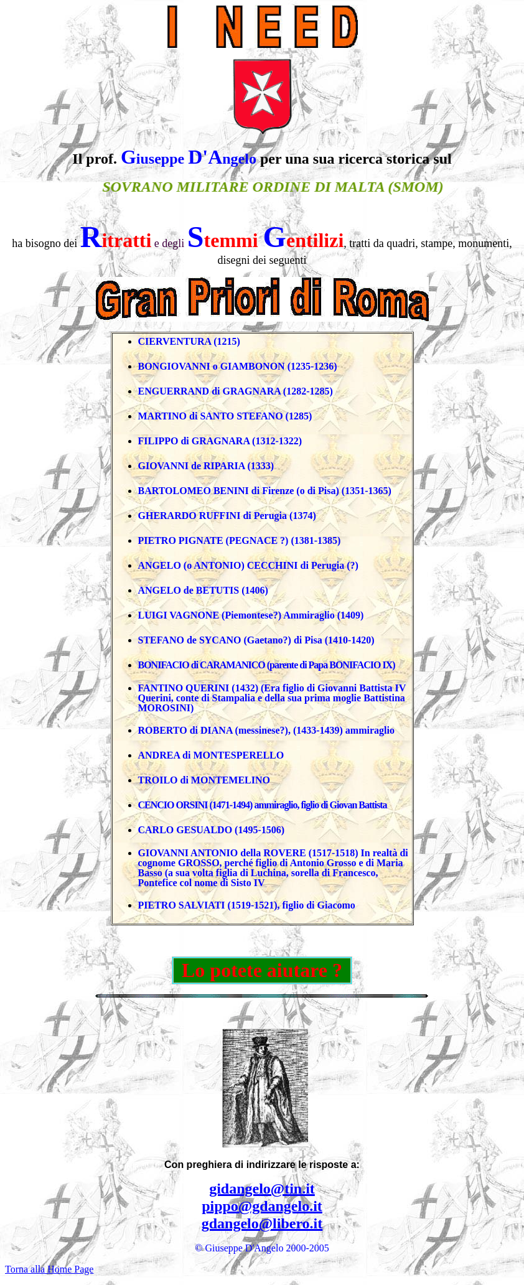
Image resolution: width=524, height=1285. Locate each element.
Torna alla (49, 1269)
